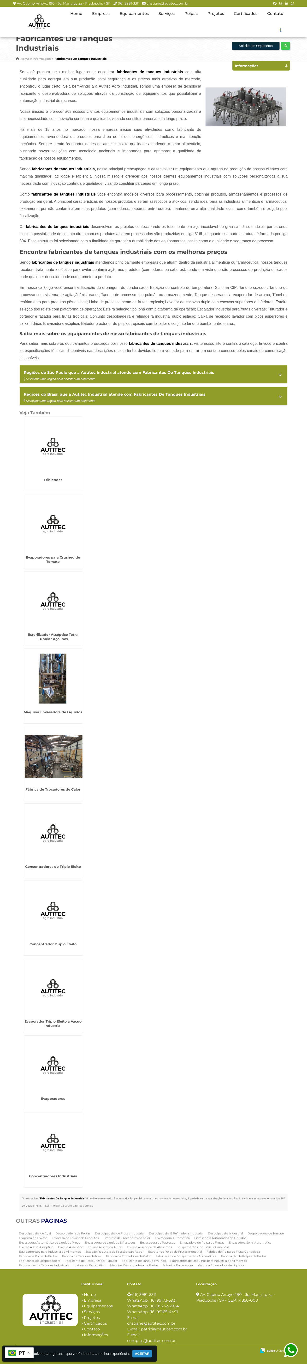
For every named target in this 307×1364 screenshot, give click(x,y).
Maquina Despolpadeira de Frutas (134, 1265)
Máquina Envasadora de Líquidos (53, 712)
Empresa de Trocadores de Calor (126, 1237)
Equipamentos (134, 13)
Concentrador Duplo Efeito (53, 944)
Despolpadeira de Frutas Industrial (119, 1233)
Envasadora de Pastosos (157, 1242)
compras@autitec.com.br (151, 1340)
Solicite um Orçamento (256, 46)
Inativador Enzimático (90, 1265)
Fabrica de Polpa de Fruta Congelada (233, 1251)
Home (76, 13)
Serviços (167, 13)
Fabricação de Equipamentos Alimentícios (186, 1256)
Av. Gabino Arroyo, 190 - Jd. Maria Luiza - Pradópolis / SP (64, 3)
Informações (96, 1335)
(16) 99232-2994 (164, 1306)
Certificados (245, 13)
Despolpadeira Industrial (225, 1233)
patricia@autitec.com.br (164, 1329)
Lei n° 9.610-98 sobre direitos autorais (69, 1205)
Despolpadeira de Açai (35, 1233)
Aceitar (142, 1354)
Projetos (215, 13)
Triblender (53, 480)
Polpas (191, 13)
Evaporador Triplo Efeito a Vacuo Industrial (53, 1023)
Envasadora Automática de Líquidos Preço (49, 1242)
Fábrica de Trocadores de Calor (52, 789)
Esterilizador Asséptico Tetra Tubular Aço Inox (53, 636)
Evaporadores (53, 1099)
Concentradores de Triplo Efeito (53, 866)
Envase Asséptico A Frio (105, 1247)
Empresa (101, 13)
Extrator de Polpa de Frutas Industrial (175, 1251)
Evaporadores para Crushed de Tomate (53, 559)
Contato (275, 13)
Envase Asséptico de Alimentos (149, 1247)
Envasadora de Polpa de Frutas (202, 1242)
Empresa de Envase (33, 1237)
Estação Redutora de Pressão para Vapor (114, 1251)
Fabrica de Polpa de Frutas (38, 1256)
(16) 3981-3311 (128, 3)
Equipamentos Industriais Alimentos (203, 1247)
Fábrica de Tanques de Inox (81, 1256)
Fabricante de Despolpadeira (39, 1260)
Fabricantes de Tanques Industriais (44, 1265)
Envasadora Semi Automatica (250, 1242)
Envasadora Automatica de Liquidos (220, 1237)
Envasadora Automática (172, 1237)
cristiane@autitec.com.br (168, 3)
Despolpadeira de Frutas (72, 1233)
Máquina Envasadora (178, 1265)
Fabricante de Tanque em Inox (144, 1260)
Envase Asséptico (70, 1247)
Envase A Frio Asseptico (36, 1247)
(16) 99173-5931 (163, 1300)
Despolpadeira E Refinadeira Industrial (176, 1233)
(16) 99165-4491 (163, 1312)
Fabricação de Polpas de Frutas (243, 1256)
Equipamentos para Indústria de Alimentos (50, 1251)
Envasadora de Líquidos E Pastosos (110, 1242)
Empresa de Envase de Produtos (75, 1237)
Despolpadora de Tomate (266, 1233)
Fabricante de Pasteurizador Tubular (91, 1260)
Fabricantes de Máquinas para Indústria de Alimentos (208, 1260)
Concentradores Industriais (53, 1176)
